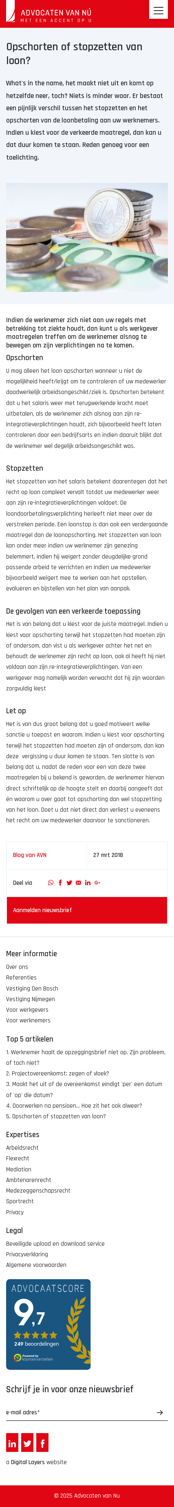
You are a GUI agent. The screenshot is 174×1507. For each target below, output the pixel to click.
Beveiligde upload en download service (55, 1244)
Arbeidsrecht (22, 1148)
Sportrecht (20, 1201)
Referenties (21, 978)
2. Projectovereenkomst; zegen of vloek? (57, 1073)
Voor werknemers (28, 1020)
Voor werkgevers (27, 1010)
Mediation (18, 1169)
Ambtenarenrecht (28, 1180)
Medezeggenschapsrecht (38, 1191)
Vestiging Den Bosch (32, 989)
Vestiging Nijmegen (30, 999)
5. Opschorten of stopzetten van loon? (56, 1116)
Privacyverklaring (27, 1254)
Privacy (15, 1212)
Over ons (17, 967)
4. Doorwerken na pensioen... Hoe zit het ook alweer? (74, 1106)
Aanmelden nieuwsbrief (42, 910)
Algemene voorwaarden (36, 1265)
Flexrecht (17, 1158)
